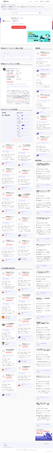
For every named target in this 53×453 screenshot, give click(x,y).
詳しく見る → (49, 451)
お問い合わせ (46, 443)
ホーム (30, 1)
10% (20, 120)
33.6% (19, 126)
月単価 (18, 118)
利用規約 (5, 445)
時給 (18, 115)
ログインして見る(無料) (18, 27)
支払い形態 (10, 73)
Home (5, 443)
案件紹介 (47, 1)
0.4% (19, 133)
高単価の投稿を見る (17, 139)
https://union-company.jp (18, 23)
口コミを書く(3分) (18, 100)
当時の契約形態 (11, 76)
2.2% (19, 136)
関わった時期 (11, 70)
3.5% (19, 123)
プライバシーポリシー (8, 447)
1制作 (18, 128)
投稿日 (9, 79)
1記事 (18, 131)
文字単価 (18, 122)
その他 (18, 135)
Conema (5, 1)
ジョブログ (36, 1)
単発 (18, 125)
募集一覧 (42, 1)
